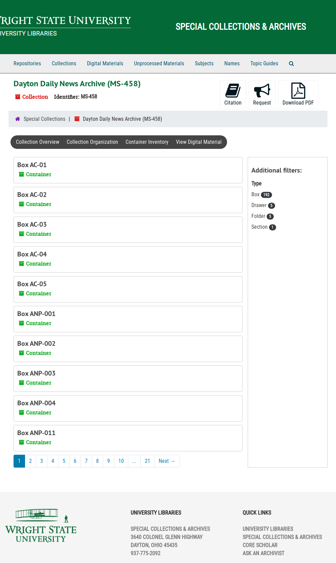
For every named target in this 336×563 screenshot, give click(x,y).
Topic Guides (264, 63)
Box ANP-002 (36, 343)
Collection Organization (92, 142)
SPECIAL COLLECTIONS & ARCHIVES (282, 537)
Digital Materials (105, 63)
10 (121, 461)
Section (260, 227)
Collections (64, 63)
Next (167, 461)
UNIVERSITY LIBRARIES (268, 529)
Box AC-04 (32, 254)
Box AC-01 (32, 164)
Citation (233, 94)
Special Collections (44, 119)
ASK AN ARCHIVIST (263, 553)
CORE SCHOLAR (260, 545)
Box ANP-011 (36, 432)
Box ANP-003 (36, 373)
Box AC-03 (32, 224)
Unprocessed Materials (159, 63)
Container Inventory (147, 142)
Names (232, 63)
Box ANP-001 (36, 313)
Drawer (259, 205)
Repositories (27, 63)
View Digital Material (199, 142)
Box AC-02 (32, 194)
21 (147, 461)
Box (256, 194)
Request (262, 94)
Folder (259, 216)
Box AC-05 (32, 283)
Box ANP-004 (36, 403)
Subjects (204, 63)
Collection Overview (37, 142)
